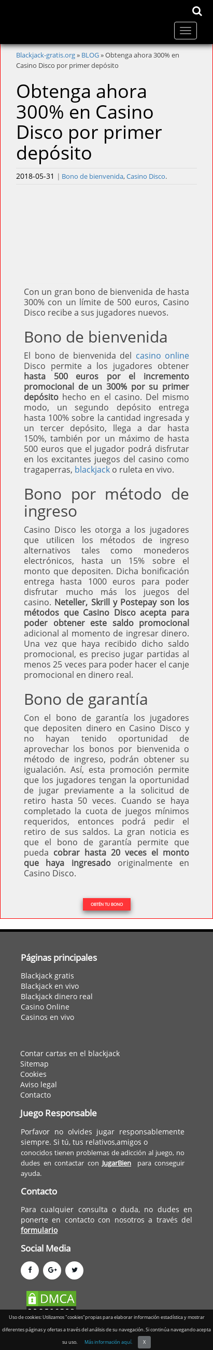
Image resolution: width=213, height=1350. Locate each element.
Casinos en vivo (47, 1017)
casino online (163, 355)
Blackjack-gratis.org (45, 55)
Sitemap (34, 1064)
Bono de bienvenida (92, 176)
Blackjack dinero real (57, 996)
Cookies (33, 1074)
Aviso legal (38, 1084)
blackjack (92, 469)
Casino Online (45, 1007)
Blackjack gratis (47, 975)
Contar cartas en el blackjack (70, 1053)
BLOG (90, 55)
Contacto (35, 1095)
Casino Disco (145, 176)
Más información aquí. (108, 1342)
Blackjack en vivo (50, 986)
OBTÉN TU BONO (107, 904)
